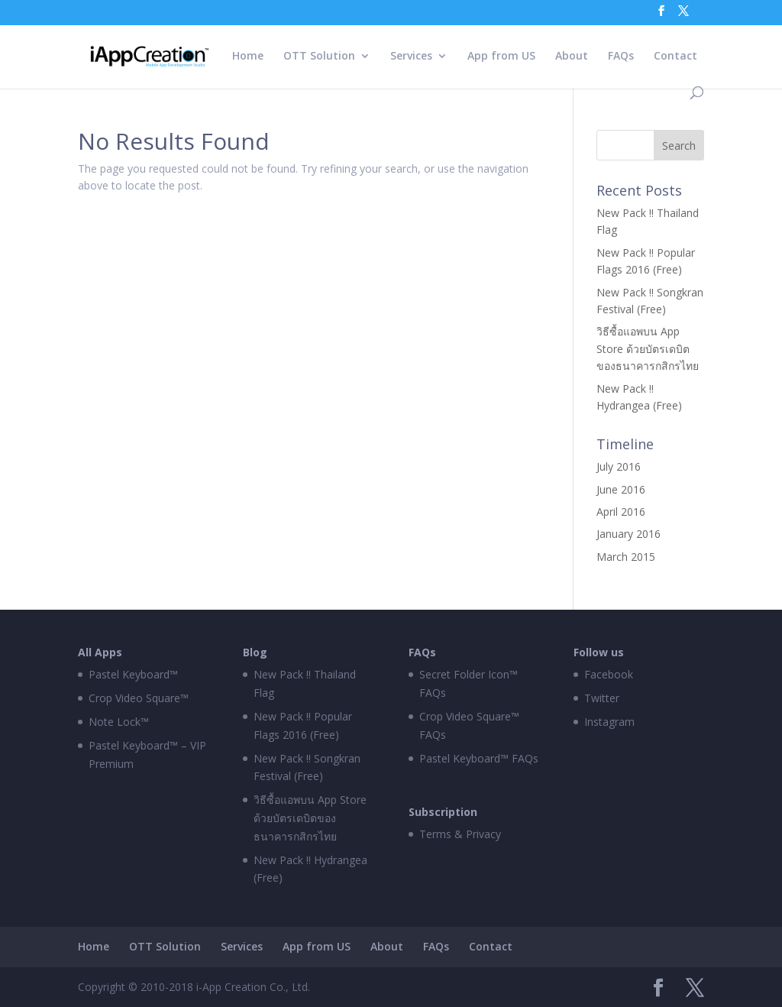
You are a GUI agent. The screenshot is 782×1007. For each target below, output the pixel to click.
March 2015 (625, 556)
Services (411, 56)
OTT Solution (319, 56)
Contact (675, 56)
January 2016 (628, 533)
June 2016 (620, 489)
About (571, 56)
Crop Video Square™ (139, 698)
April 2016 (620, 511)
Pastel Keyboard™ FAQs (478, 758)
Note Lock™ (119, 721)
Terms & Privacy (460, 834)
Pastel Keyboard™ (133, 674)
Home (247, 56)
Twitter (601, 698)
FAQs (621, 56)
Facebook (608, 674)
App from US (501, 56)
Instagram (609, 721)
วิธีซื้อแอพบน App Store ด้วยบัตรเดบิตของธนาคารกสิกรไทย (647, 348)
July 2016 (618, 466)
